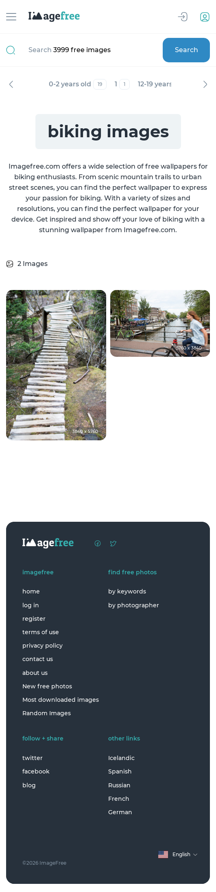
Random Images (46, 713)
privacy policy (42, 645)
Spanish (120, 771)
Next (205, 84)
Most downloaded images (60, 699)
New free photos (47, 686)
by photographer (133, 605)
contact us (37, 659)
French (118, 798)
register (34, 618)
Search (186, 50)
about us (35, 673)
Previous (11, 84)
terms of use (40, 632)
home (31, 591)
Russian (119, 785)
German (120, 812)
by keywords (127, 591)
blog (29, 785)
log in (30, 605)
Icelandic (121, 758)
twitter (32, 758)
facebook (36, 771)
